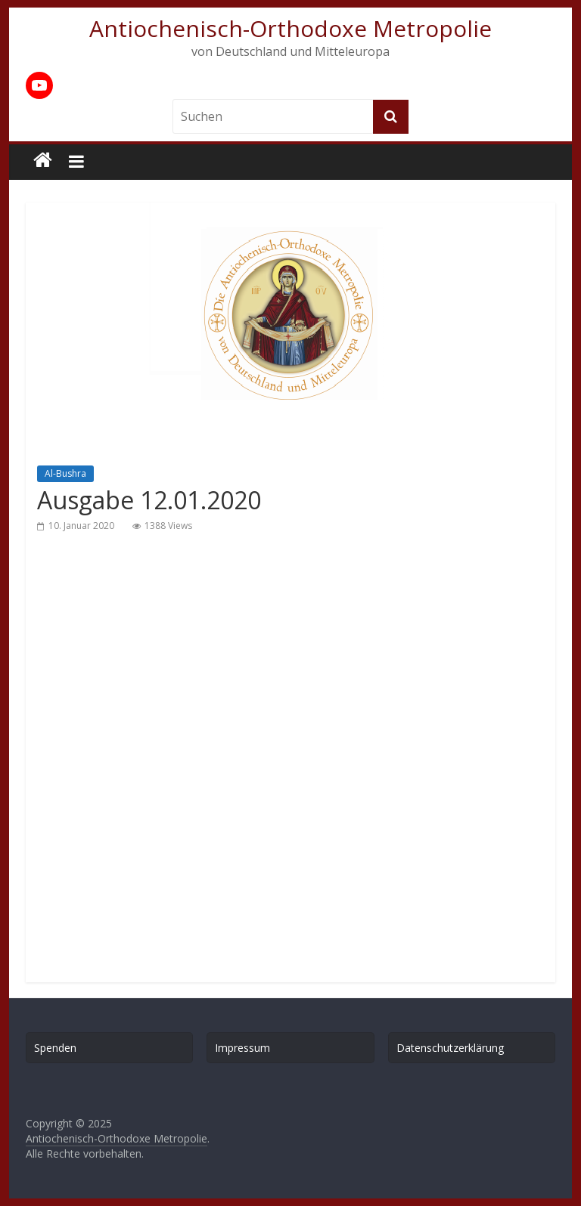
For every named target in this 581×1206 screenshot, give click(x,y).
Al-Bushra (65, 473)
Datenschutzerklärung (450, 1048)
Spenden (55, 1048)
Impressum (242, 1048)
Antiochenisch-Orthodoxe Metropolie (290, 28)
